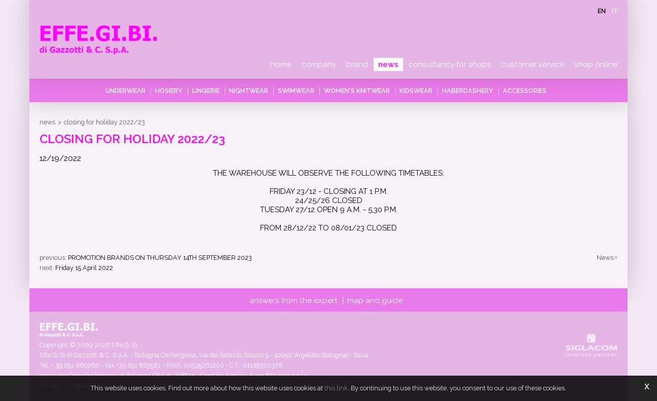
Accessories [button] (524, 90)
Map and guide (375, 300)
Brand (357, 64)
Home (281, 64)
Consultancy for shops (450, 64)
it (615, 11)
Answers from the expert (293, 300)
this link (336, 388)
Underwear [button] (125, 90)
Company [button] (319, 64)
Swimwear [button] (296, 90)
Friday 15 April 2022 (84, 268)
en (602, 11)
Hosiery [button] (168, 90)
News (388, 64)
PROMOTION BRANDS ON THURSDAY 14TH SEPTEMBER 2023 (160, 257)
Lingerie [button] (206, 90)
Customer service (532, 64)
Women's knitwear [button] (357, 90)
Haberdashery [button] (467, 90)
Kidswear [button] (415, 90)
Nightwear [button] (248, 90)
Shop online (595, 64)
